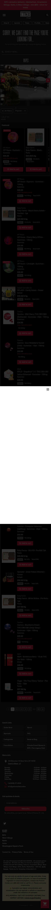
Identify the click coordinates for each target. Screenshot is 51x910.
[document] (25, 455)
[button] (48, 389)
